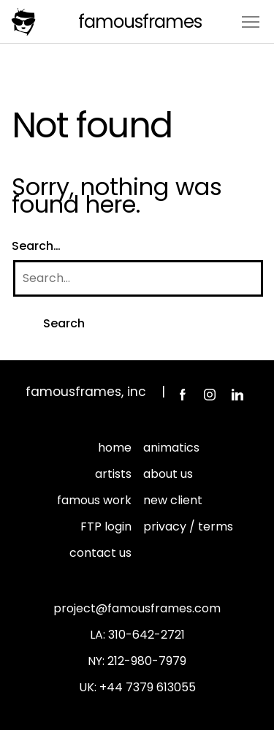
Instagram (210, 395)
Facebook (182, 395)
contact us (100, 552)
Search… (36, 245)
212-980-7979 (146, 661)
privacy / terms (188, 526)
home (115, 447)
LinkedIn (237, 395)
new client (172, 500)
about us (168, 473)
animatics (171, 447)
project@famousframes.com (137, 608)
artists (113, 473)
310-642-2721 (146, 634)
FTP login (106, 526)
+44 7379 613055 (147, 687)
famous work (94, 500)
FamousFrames (140, 21)
